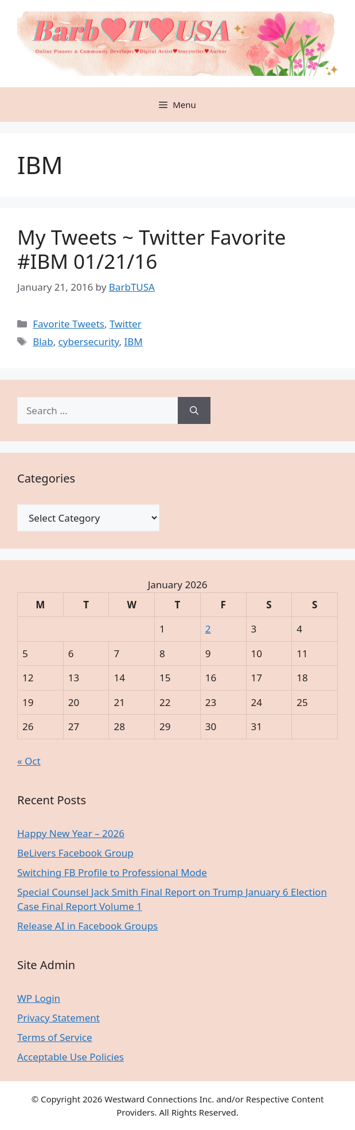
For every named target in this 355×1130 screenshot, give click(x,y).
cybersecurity (88, 341)
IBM (133, 341)
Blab (43, 341)
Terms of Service (54, 1037)
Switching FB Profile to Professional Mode (112, 872)
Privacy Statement (58, 1017)
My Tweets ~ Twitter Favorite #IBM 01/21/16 (151, 249)
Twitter (126, 323)
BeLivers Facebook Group (75, 852)
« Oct (29, 761)
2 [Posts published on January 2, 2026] (208, 628)
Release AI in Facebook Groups (87, 925)
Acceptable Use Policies (70, 1056)
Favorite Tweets (68, 323)
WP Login (38, 998)
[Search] (194, 411)
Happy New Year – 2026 (70, 833)
